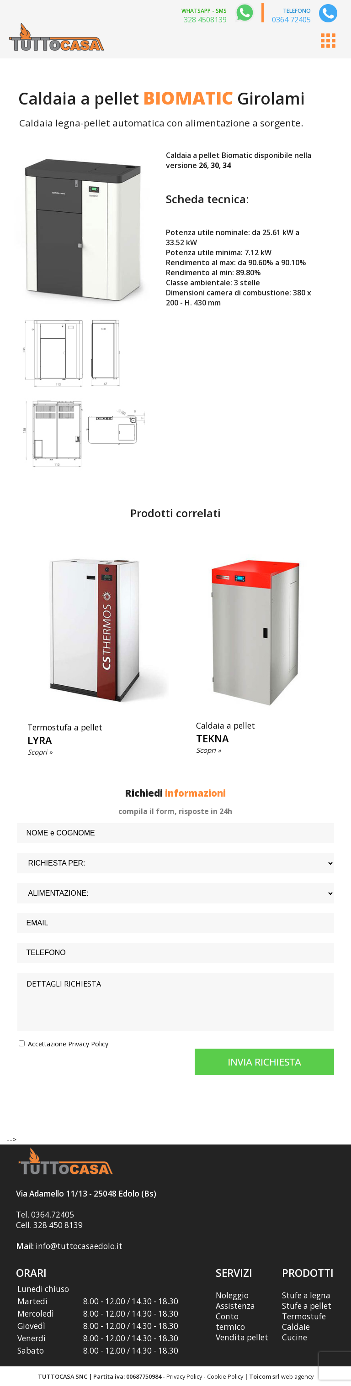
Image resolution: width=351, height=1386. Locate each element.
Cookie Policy (225, 1376)
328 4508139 (205, 20)
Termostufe (304, 1316)
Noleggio (232, 1295)
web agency (297, 1376)
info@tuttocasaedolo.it (79, 1246)
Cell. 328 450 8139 (49, 1225)
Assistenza (235, 1306)
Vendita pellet (242, 1337)
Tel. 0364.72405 (45, 1214)
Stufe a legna (306, 1295)
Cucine (294, 1337)
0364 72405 (291, 20)
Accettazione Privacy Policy (68, 1044)
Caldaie (296, 1327)
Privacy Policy (184, 1376)
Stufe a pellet (306, 1306)
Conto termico (230, 1321)
